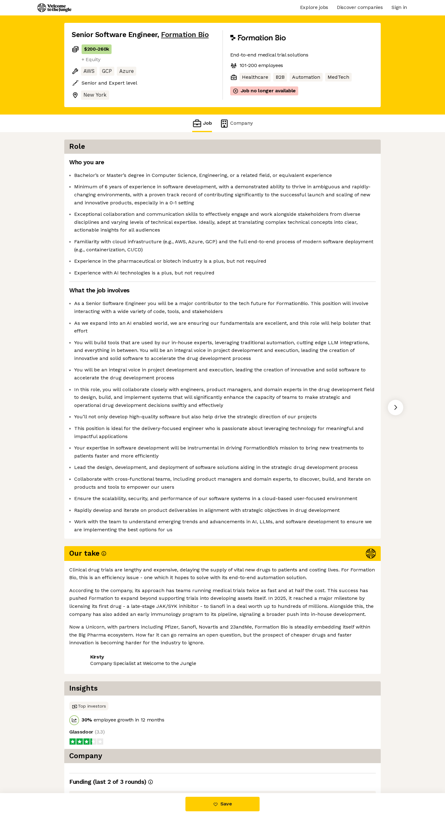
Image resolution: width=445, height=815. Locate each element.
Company (236, 123)
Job (202, 123)
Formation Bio (185, 35)
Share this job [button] (88, 767)
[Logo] (54, 7)
